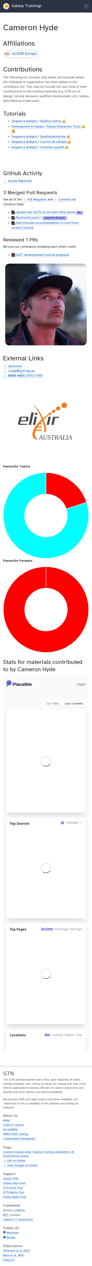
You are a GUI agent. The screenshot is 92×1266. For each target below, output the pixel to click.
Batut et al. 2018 (13, 1255)
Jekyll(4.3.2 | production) (18, 1219)
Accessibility (10, 1129)
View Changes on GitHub (20, 1165)
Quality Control (51, 121)
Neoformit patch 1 (29, 218)
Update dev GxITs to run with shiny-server (45, 212)
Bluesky (10, 1237)
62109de (19, 1210)
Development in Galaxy (27, 126)
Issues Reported (17, 181)
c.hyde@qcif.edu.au (19, 371)
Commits (63, 200)
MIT (6, 1215)
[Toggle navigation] (86, 6)
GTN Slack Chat (13, 1188)
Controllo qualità (52, 147)
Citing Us (8, 1260)
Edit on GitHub (14, 1160)
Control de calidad (53, 142)
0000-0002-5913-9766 (23, 376)
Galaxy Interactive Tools (64, 126)
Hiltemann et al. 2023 (16, 1250)
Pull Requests (35, 200)
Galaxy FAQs (11, 1178)
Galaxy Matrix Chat (14, 1197)
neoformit (12, 366)
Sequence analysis (24, 121)
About (6, 1120)
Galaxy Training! (22, 6)
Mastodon (13, 1233)
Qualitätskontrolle (53, 136)
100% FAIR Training (15, 1134)
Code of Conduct (13, 1125)
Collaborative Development (19, 1138)
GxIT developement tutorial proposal (42, 255)
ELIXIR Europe (20, 54)
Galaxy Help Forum (14, 1183)
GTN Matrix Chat (13, 1192)
